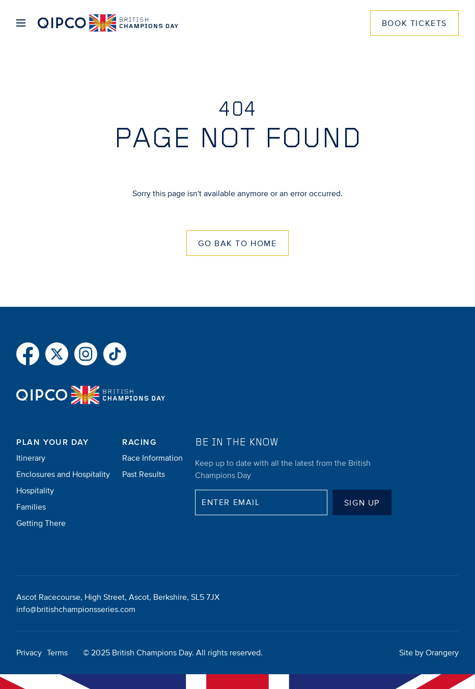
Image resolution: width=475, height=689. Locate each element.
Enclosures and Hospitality (63, 474)
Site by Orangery (429, 653)
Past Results (143, 474)
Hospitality (35, 491)
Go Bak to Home (237, 243)
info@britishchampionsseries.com (75, 609)
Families (31, 507)
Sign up (362, 503)
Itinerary (30, 458)
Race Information (152, 458)
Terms (57, 653)
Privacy (29, 653)
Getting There (41, 523)
